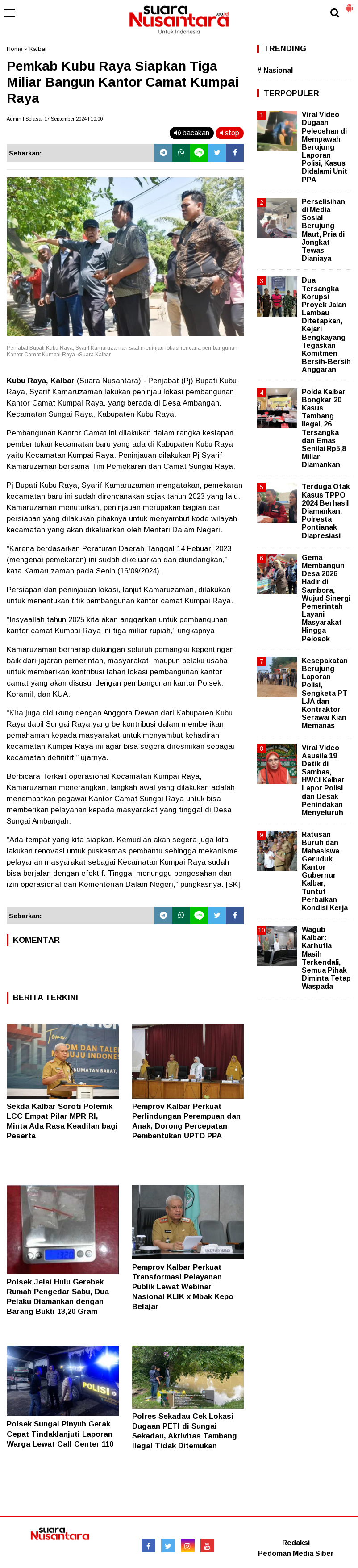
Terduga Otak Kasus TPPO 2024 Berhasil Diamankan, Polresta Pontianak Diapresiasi (326, 511)
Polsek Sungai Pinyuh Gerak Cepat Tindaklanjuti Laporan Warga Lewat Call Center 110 (60, 1434)
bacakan (191, 133)
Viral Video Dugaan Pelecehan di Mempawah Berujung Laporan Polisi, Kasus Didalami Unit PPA (324, 147)
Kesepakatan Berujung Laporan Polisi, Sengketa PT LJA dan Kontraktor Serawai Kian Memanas (325, 693)
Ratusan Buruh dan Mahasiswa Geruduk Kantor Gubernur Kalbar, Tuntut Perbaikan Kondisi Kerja (325, 871)
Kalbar (38, 49)
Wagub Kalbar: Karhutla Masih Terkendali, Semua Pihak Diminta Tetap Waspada (326, 958)
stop (229, 133)
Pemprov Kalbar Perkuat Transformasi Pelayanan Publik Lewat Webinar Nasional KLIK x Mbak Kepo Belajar (182, 1287)
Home (14, 49)
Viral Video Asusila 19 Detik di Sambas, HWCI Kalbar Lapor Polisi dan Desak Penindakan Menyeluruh (323, 780)
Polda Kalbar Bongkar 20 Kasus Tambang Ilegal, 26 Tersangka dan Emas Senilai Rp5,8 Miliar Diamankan (324, 428)
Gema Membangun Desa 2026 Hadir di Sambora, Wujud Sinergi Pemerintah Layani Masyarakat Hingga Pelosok (326, 598)
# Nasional (275, 70)
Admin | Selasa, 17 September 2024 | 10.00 (55, 118)
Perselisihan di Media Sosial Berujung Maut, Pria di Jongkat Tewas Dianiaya (323, 230)
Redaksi (296, 1543)
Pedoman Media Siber (296, 1553)
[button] (349, 4)
